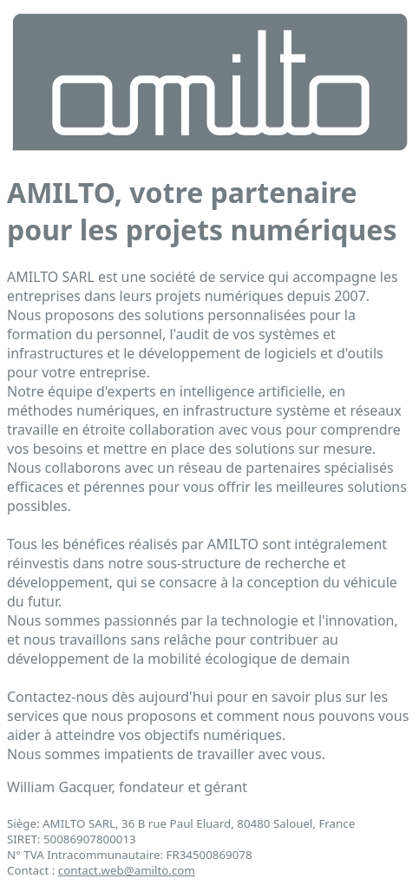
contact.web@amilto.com (126, 870)
